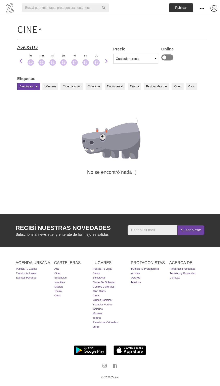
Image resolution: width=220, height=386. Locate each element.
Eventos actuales (26, 273)
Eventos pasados (26, 277)
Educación (60, 277)
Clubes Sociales (102, 299)
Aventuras (28, 86)
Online (167, 57)
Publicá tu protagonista (145, 268)
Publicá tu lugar (103, 268)
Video (177, 86)
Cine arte (94, 86)
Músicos (136, 282)
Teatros (97, 317)
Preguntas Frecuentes (182, 268)
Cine (57, 273)
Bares (96, 273)
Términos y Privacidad (182, 273)
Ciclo (191, 86)
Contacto (175, 277)
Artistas (135, 273)
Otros (57, 295)
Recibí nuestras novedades (63, 227)
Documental (115, 86)
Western (50, 86)
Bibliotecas (99, 277)
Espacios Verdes (102, 304)
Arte (56, 268)
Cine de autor (72, 86)
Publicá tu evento (26, 268)
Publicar (181, 7)
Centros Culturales (104, 286)
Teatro (58, 291)
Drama (134, 86)
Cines (96, 295)
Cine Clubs (99, 291)
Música (58, 286)
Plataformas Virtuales (105, 322)
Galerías (98, 308)
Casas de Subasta (104, 282)
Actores (135, 277)
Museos (97, 313)
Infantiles (59, 282)
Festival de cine (156, 86)
